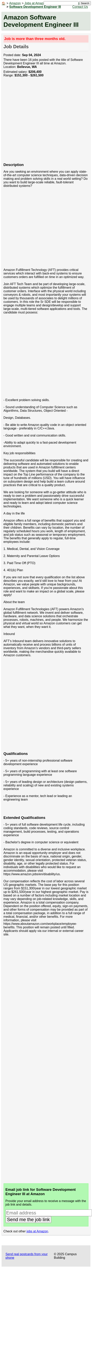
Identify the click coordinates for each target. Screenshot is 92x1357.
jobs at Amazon (37, 1231)
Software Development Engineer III (35, 6)
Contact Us (80, 6)
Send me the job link (28, 1219)
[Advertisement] (37, 122)
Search (85, 3)
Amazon (15, 3)
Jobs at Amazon (35, 3)
